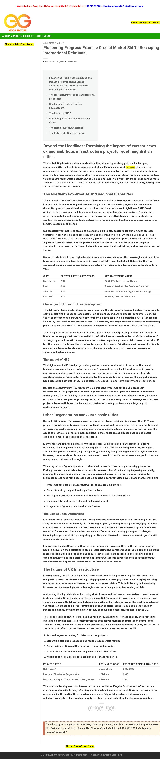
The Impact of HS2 (60, 113)
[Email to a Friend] (101, 708)
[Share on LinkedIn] (112, 708)
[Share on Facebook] (90, 708)
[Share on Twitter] (96, 708)
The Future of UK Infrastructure (67, 133)
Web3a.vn (117, 755)
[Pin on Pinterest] (107, 708)
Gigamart (72, 62)
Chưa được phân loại (54, 43)
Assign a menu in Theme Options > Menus (26, 36)
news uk (130, 167)
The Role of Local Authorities (66, 127)
